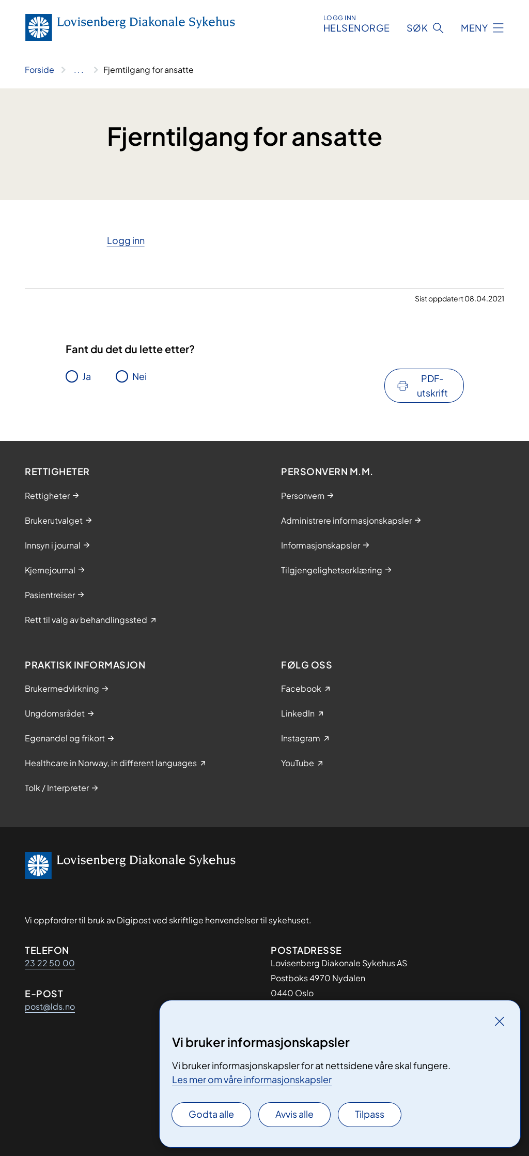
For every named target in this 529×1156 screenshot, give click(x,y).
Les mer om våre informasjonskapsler (252, 1079)
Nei (139, 376)
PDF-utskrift (432, 385)
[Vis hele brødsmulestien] (79, 70)
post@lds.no (50, 1006)
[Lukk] (499, 1021)
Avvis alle (294, 1114)
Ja (86, 376)
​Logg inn (126, 240)
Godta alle (211, 1114)
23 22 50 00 (50, 962)
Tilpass (369, 1114)
